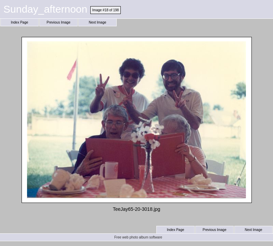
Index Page (19, 22)
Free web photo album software (138, 237)
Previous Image (58, 22)
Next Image (97, 22)
